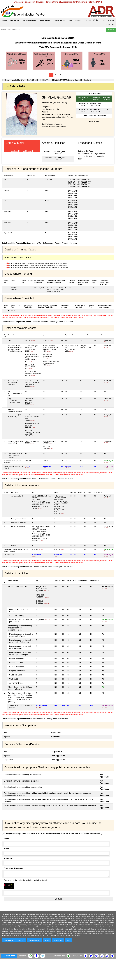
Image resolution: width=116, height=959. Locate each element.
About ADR (109, 25)
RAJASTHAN (32, 80)
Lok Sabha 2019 (18, 80)
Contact (47, 940)
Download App (59, 956)
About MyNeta (108, 20)
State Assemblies (29, 20)
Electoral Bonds (75, 20)
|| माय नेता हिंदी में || (91, 20)
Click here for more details (94, 116)
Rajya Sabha (45, 20)
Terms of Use (58, 940)
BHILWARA (44, 80)
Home (4, 20)
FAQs (68, 940)
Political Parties (59, 20)
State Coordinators (34, 940)
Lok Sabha (14, 20)
